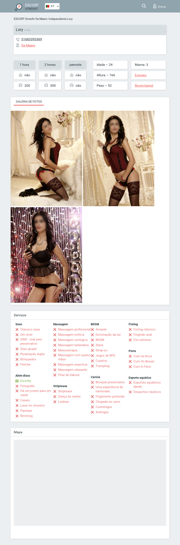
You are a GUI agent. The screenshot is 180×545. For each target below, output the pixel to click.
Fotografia (27, 386)
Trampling (102, 366)
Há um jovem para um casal (35, 393)
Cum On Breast (143, 361)
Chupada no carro (108, 402)
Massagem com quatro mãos (74, 357)
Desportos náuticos (147, 392)
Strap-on (101, 350)
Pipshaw (26, 411)
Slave (99, 345)
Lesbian (63, 402)
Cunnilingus (104, 407)
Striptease (65, 391)
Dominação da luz (108, 335)
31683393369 (31, 39)
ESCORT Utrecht (24, 18)
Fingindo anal (142, 335)
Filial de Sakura (68, 375)
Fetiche (25, 364)
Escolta (25, 381)
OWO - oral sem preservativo (31, 342)
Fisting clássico (144, 329)
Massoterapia (67, 350)
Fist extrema (142, 340)
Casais (25, 400)
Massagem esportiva (72, 364)
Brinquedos (28, 359)
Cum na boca (142, 356)
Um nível (26, 335)
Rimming (26, 416)
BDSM (100, 340)
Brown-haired (144, 86)
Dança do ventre (69, 396)
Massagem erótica (71, 335)
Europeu (140, 75)
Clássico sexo (30, 329)
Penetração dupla (32, 354)
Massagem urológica (72, 340)
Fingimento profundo (110, 396)
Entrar (159, 6)
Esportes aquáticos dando (147, 385)
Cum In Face (142, 366)
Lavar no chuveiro (32, 405)
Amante (101, 329)
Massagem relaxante (72, 370)
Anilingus (102, 412)
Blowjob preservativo (110, 382)
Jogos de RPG (105, 355)
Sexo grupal (28, 349)
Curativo (101, 361)
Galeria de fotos (29, 101)
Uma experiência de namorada (109, 389)
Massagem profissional (74, 329)
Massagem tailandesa (73, 345)
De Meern (41, 18)
